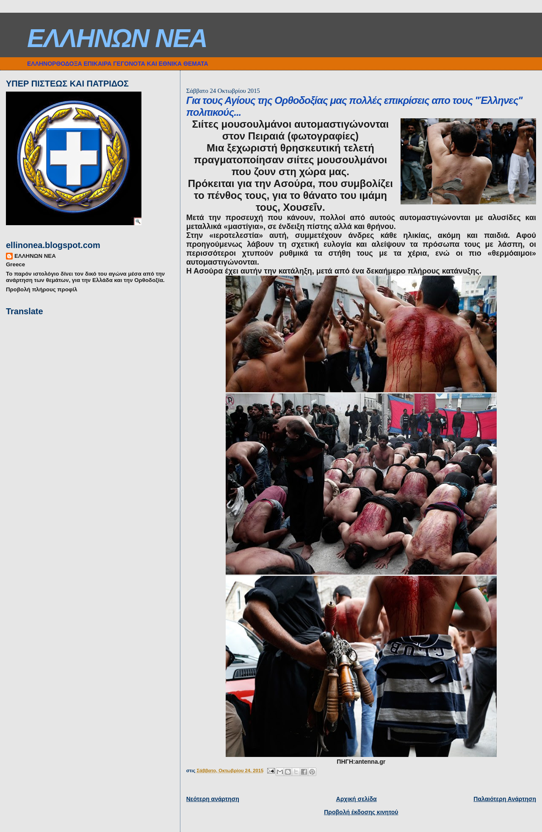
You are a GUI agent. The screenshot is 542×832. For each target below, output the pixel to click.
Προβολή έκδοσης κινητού (361, 812)
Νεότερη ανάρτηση (212, 799)
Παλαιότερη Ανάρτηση (504, 799)
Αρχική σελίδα (356, 799)
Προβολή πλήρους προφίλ (41, 289)
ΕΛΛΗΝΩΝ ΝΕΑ (117, 38)
